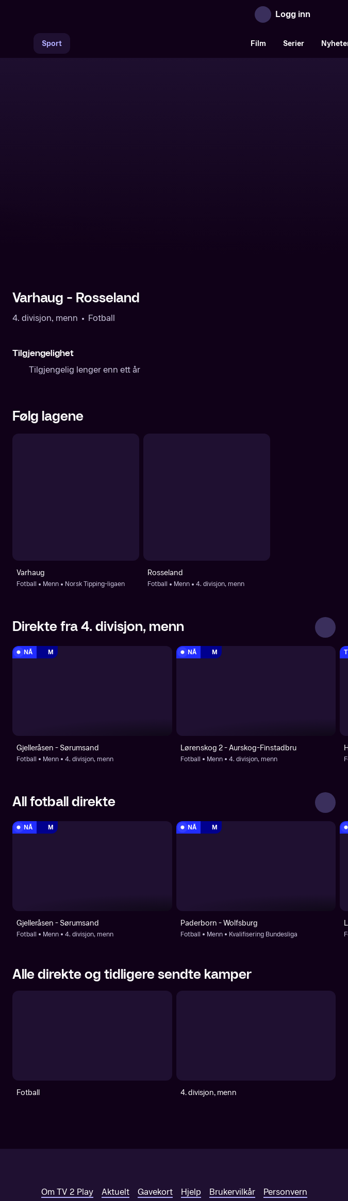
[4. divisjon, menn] (256, 957)
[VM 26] (156, 43)
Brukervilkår (232, 1114)
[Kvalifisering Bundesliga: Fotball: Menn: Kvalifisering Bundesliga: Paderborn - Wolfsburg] (256, 788)
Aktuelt (115, 1114)
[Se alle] (325, 548)
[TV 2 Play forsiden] (89, 14)
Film (258, 43)
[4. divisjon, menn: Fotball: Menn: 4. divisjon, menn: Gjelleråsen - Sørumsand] (92, 612)
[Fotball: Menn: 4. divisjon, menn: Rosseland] (206, 419)
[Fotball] (92, 957)
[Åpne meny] (325, 14)
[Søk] (22, 43)
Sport (52, 43)
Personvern (285, 1114)
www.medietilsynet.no (237, 1149)
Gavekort (155, 1114)
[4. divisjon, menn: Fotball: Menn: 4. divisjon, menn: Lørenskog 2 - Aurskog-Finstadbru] (256, 612)
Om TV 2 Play (67, 1114)
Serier (293, 43)
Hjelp (191, 1114)
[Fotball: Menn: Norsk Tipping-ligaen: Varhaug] (75, 419)
